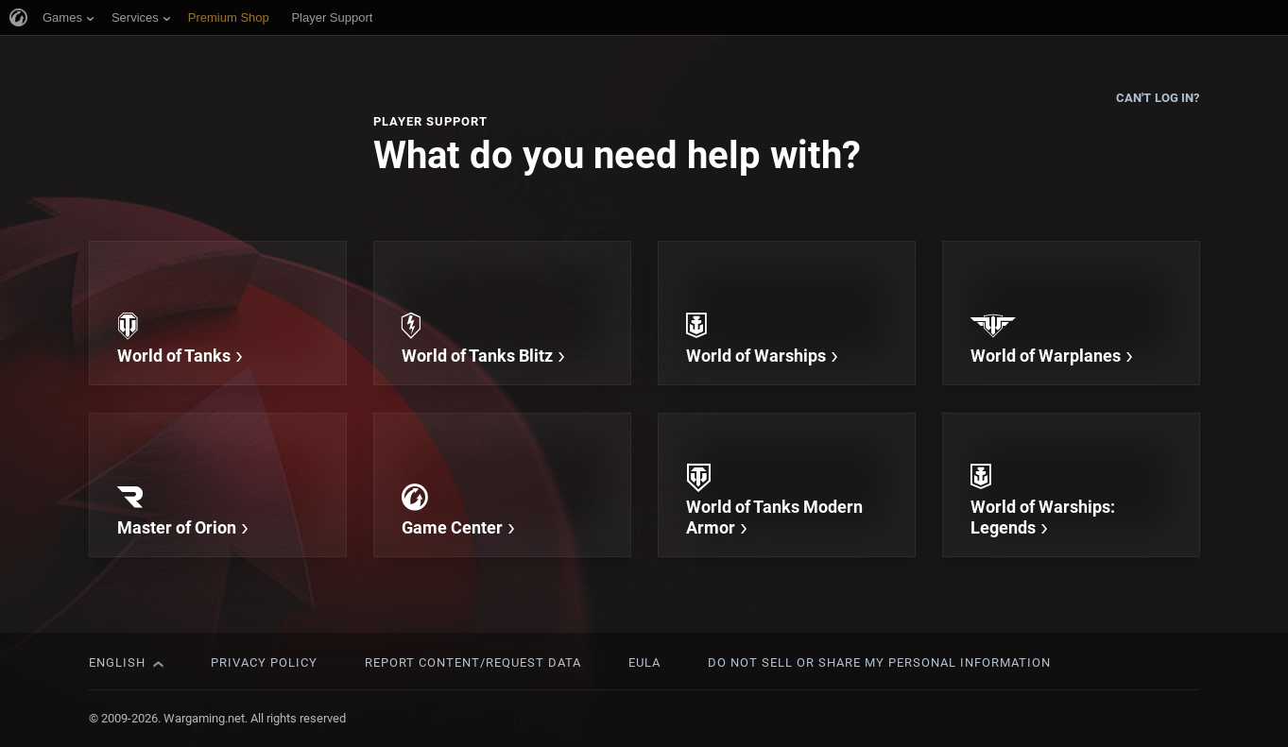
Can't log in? (1157, 98)
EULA (644, 662)
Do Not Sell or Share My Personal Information (879, 662)
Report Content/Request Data (473, 662)
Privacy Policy (264, 662)
